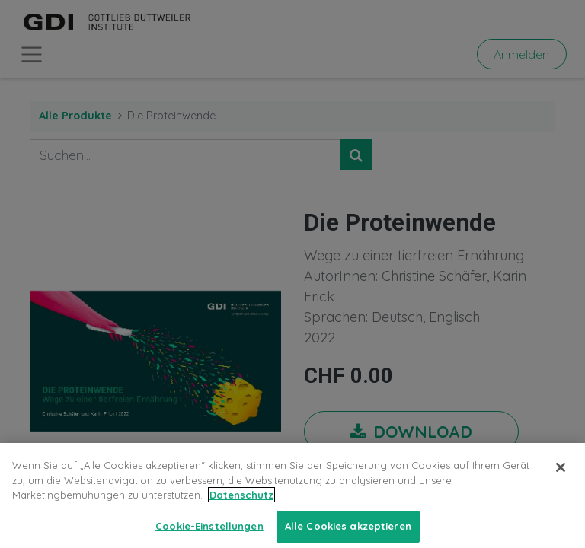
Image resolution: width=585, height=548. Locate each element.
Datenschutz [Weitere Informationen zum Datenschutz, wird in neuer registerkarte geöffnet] (241, 502)
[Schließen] (560, 475)
